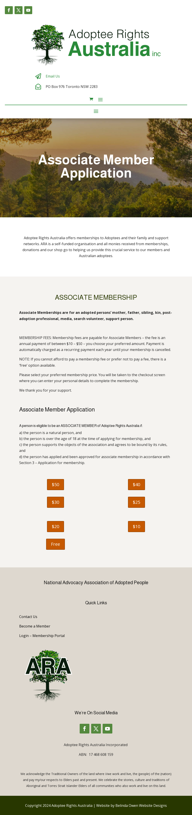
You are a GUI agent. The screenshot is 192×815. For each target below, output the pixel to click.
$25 (136, 502)
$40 (136, 484)
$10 (136, 526)
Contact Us (28, 616)
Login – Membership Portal (42, 635)
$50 (55, 484)
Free (55, 544)
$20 (55, 526)
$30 (55, 502)
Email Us (53, 76)
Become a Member (34, 626)
